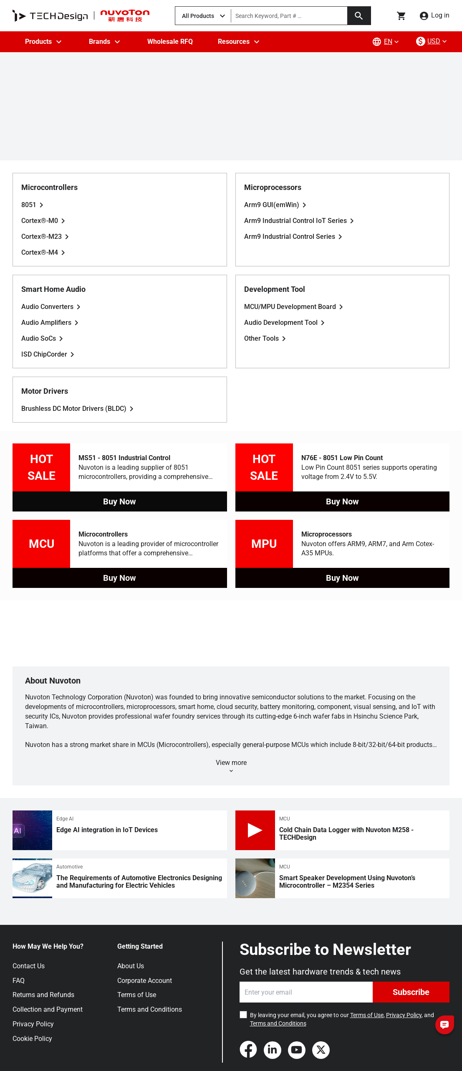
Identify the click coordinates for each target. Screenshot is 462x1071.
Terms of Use (136, 995)
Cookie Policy (32, 1039)
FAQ (19, 981)
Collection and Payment (48, 1009)
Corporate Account (144, 981)
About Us (130, 966)
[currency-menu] (432, 41)
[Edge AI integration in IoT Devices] (120, 830)
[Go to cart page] (401, 16)
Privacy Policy (33, 1024)
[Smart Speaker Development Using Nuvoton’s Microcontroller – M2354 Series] (342, 878)
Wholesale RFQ (170, 42)
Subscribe (411, 992)
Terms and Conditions (149, 1009)
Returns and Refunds (43, 995)
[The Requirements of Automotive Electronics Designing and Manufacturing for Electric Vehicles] (120, 878)
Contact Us (29, 966)
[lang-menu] (386, 42)
